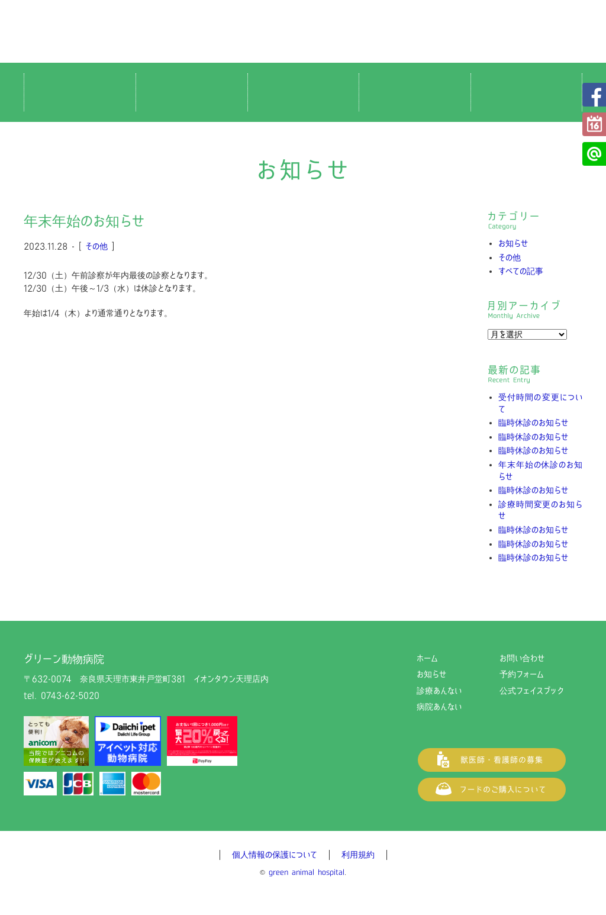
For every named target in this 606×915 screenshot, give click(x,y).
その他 (96, 246)
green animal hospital (306, 872)
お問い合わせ (521, 658)
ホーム (427, 658)
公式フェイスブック (594, 95)
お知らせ (513, 243)
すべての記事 (520, 271)
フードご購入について (492, 789)
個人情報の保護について (274, 854)
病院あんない (439, 707)
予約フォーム (594, 124)
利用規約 (358, 854)
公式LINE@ (594, 154)
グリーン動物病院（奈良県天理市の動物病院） (303, 31)
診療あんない (439, 691)
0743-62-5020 (70, 695)
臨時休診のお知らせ (533, 422)
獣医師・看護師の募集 (492, 760)
